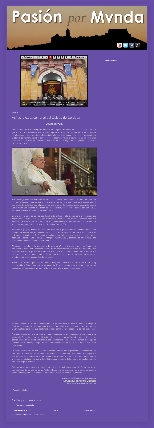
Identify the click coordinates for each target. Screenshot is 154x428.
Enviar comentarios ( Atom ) (34, 415)
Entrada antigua (89, 410)
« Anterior (27, 57)
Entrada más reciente (21, 410)
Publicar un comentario (25, 405)
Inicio (56, 410)
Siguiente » (80, 57)
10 (70, 57)
